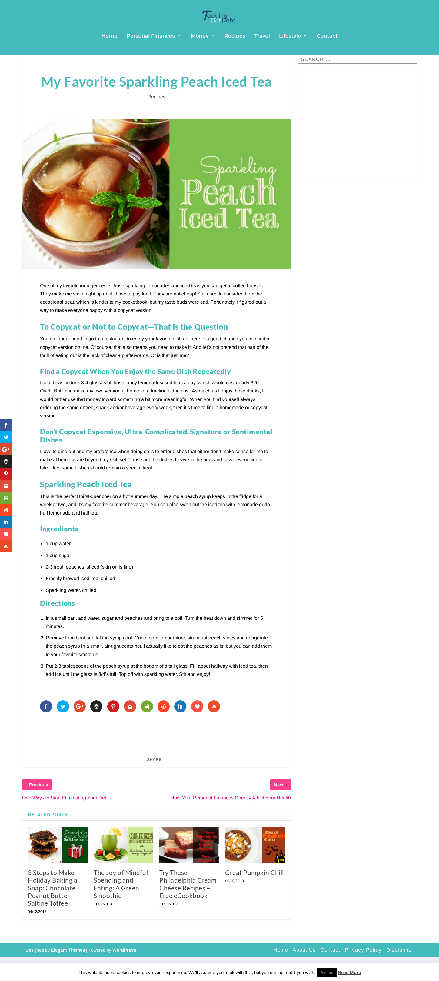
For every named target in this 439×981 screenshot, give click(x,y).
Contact (327, 48)
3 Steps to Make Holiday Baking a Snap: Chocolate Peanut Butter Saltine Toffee (52, 912)
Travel (262, 48)
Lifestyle (290, 48)
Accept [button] (327, 972)
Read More (349, 972)
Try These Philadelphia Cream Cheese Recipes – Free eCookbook (187, 908)
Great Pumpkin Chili (254, 896)
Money (199, 48)
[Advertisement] (357, 153)
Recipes (234, 48)
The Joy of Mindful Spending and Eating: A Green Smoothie (121, 908)
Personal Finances (151, 48)
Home (109, 48)
